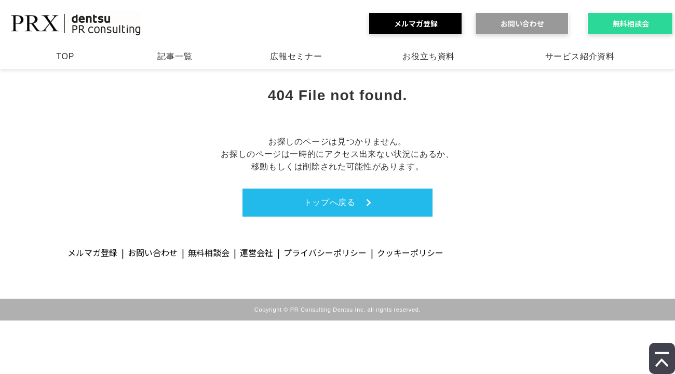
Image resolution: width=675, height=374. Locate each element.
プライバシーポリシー (325, 252)
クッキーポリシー (410, 252)
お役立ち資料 (428, 56)
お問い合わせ (526, 23)
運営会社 (256, 252)
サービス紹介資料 (580, 56)
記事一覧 (174, 56)
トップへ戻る (330, 202)
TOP (65, 56)
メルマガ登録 (419, 23)
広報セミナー (296, 56)
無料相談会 (634, 23)
